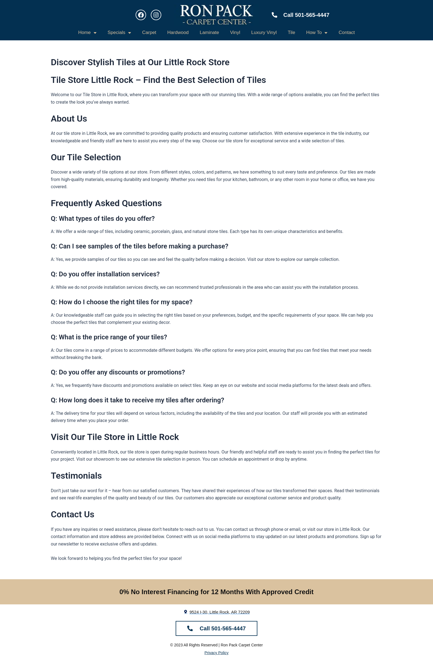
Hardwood (178, 32)
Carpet (149, 32)
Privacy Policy (216, 653)
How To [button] (317, 33)
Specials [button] (119, 33)
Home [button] (87, 33)
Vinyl (235, 32)
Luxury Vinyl (264, 32)
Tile (291, 32)
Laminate (209, 32)
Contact (347, 32)
